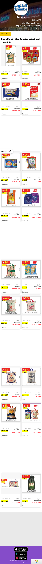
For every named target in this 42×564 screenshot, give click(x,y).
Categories (5, 151)
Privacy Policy (21, 563)
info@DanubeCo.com (31, 23)
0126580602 (35, 20)
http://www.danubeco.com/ (28, 26)
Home (37, 28)
